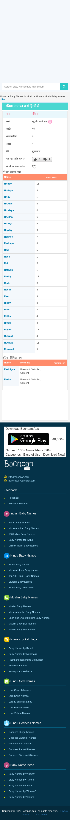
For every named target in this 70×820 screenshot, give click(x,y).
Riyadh (8, 329)
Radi (6, 250)
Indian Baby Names (19, 522)
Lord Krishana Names (20, 701)
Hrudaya (9, 210)
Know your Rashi (18, 665)
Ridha (7, 316)
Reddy (8, 276)
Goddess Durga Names (21, 732)
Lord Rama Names (19, 707)
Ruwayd (8, 342)
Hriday (8, 183)
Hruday (8, 203)
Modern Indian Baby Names (24, 528)
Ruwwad (9, 349)
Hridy (7, 197)
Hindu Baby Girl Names (21, 587)
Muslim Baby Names (20, 606)
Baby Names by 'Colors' (21, 797)
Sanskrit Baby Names (20, 581)
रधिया (2, 99)
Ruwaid (8, 336)
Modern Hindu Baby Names (50, 96)
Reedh (8, 289)
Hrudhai (8, 216)
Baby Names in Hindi (21, 96)
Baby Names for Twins (21, 539)
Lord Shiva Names (19, 696)
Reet (6, 296)
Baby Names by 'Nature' (22, 774)
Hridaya (8, 190)
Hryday (8, 230)
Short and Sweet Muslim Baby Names (29, 617)
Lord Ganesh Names (20, 690)
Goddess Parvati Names (22, 749)
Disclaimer (42, 814)
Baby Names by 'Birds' (21, 785)
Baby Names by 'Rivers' (21, 779)
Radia (7, 379)
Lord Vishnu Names (19, 713)
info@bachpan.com (8, 477)
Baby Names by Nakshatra (23, 654)
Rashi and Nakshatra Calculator (26, 659)
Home (3, 96)
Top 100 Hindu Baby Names (24, 576)
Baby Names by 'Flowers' (22, 791)
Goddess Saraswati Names (23, 755)
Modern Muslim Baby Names (24, 612)
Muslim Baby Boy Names (22, 623)
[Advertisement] (35, 47)
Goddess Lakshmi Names (22, 737)
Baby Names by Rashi (21, 648)
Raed (7, 256)
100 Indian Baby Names (22, 534)
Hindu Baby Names (19, 564)
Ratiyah (8, 269)
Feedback (14, 497)
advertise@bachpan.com (8, 480)
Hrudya (8, 223)
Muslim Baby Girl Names (22, 629)
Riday (7, 302)
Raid (6, 263)
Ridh (7, 309)
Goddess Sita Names (20, 743)
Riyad (7, 322)
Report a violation (18, 503)
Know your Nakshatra (20, 671)
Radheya (9, 243)
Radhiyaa (9, 369)
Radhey (8, 236)
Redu (7, 283)
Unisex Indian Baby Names (23, 545)
